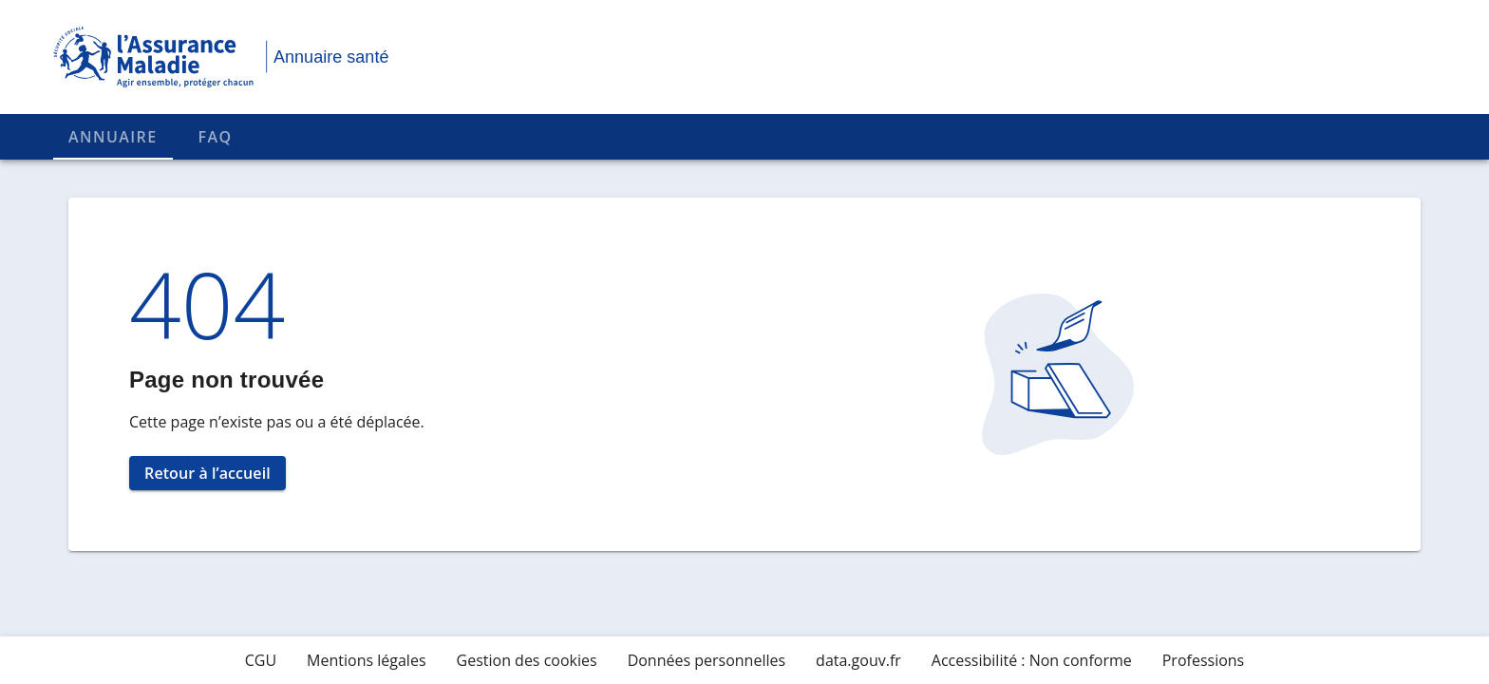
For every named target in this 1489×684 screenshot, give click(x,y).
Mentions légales (366, 660)
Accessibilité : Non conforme (1032, 660)
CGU (260, 660)
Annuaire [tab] (113, 136)
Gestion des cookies (527, 660)
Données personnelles (706, 660)
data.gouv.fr (858, 660)
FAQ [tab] (215, 136)
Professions (1203, 660)
